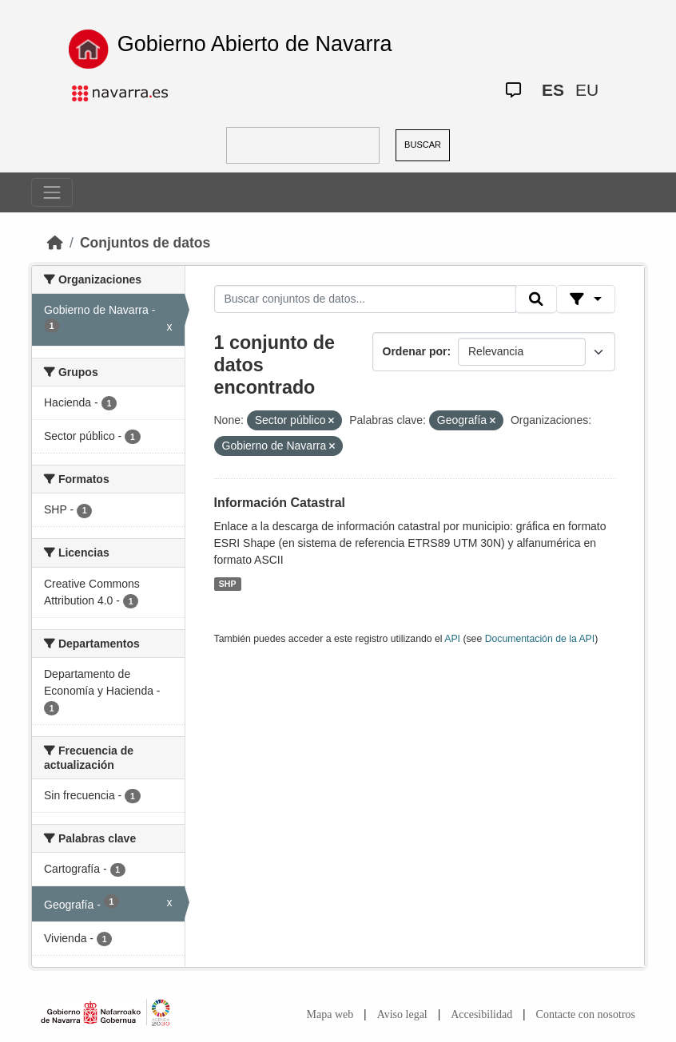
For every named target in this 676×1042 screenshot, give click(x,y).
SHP (228, 583)
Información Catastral (279, 502)
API (452, 638)
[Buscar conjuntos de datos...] (365, 299)
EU (586, 90)
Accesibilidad (481, 1014)
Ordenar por (415, 351)
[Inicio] (55, 243)
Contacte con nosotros (585, 1014)
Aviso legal (402, 1014)
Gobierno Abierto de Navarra (254, 44)
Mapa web (330, 1014)
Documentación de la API (540, 638)
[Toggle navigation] (52, 192)
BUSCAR (422, 144)
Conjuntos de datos (145, 243)
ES (553, 90)
